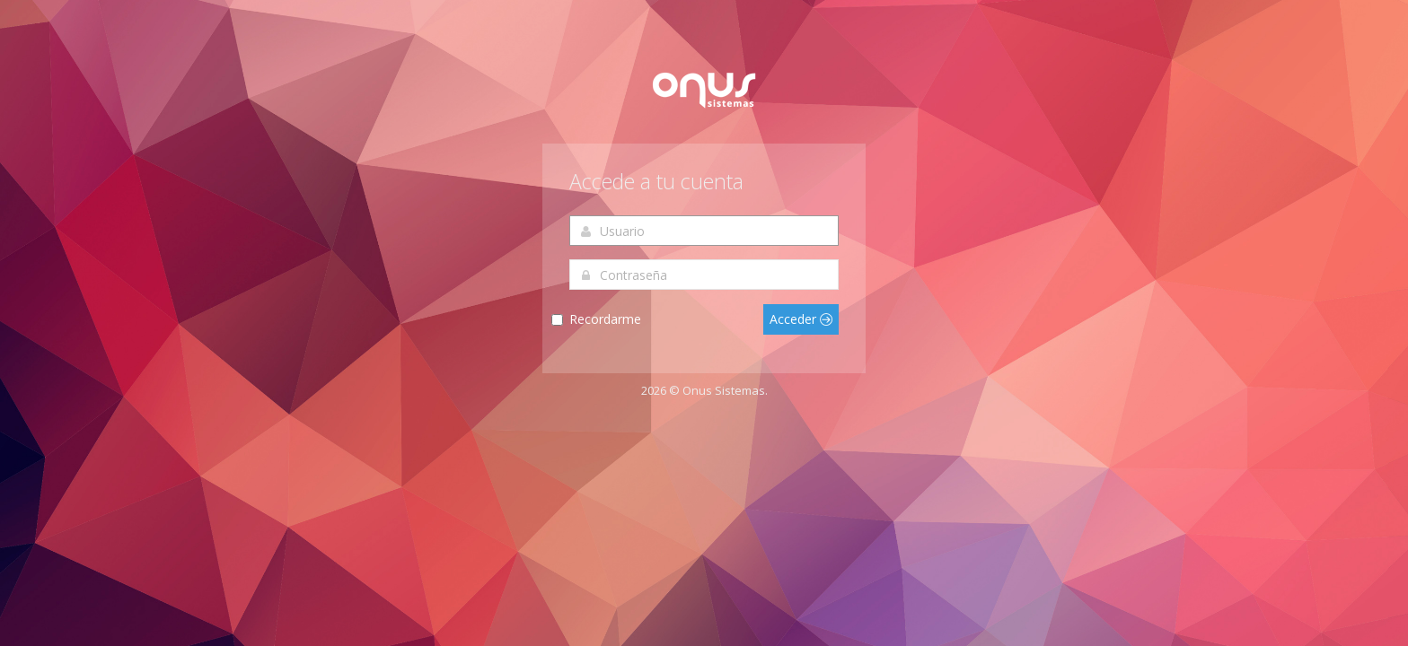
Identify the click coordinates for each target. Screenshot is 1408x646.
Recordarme (605, 318)
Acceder (801, 318)
